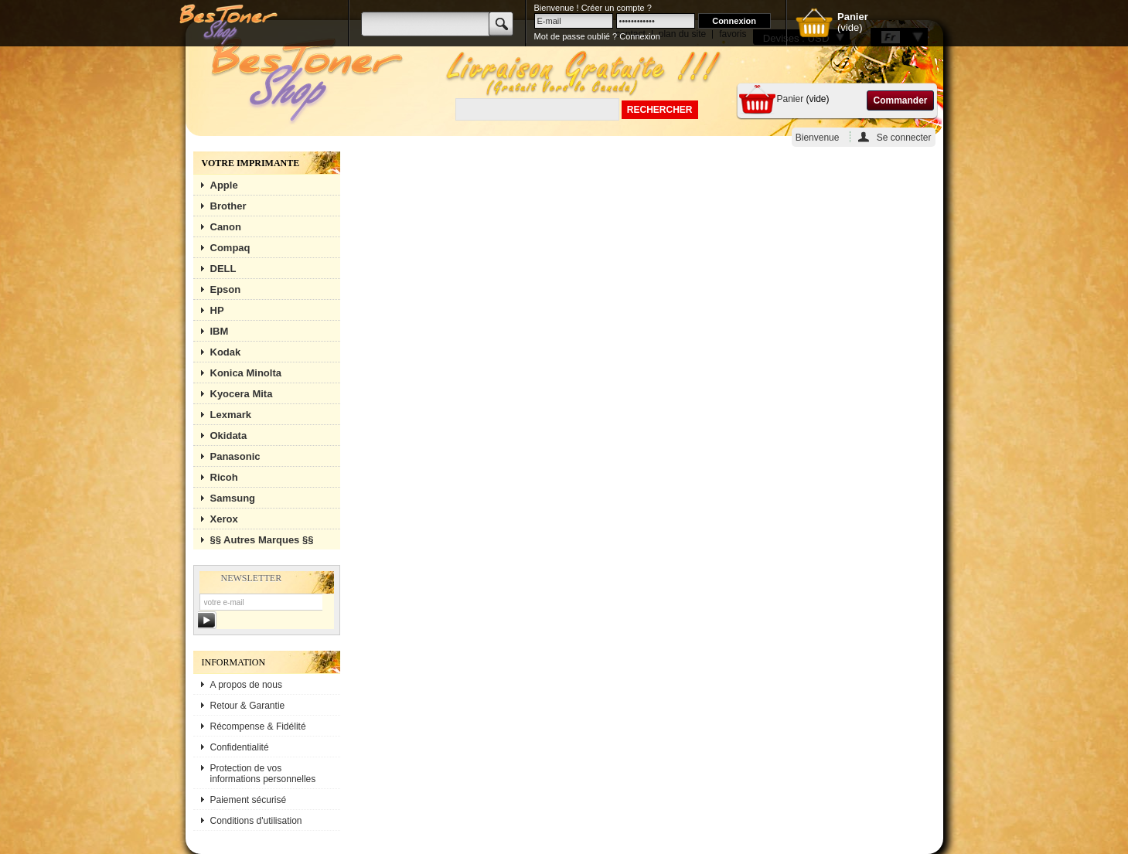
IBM (219, 331)
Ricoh (224, 477)
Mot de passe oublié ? (576, 36)
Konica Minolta (245, 373)
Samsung (233, 498)
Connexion (639, 36)
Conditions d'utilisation (256, 820)
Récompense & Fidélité (258, 726)
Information (234, 662)
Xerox (224, 519)
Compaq (230, 247)
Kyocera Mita (241, 394)
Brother (228, 206)
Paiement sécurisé (248, 799)
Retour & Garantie (247, 705)
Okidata (228, 435)
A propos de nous (246, 684)
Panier (790, 99)
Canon (225, 227)
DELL (223, 268)
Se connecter (904, 137)
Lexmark (230, 414)
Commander (900, 100)
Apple (224, 185)
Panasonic (235, 456)
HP (217, 310)
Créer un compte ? (616, 7)
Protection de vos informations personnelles (263, 773)
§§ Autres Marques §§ (262, 540)
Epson (225, 289)
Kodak (225, 352)
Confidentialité (239, 747)
